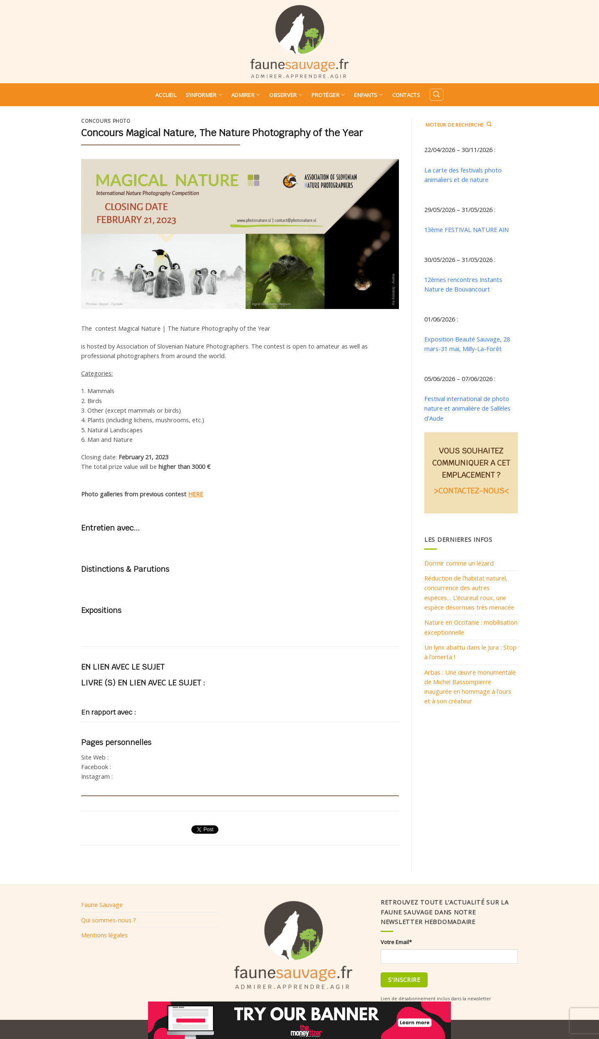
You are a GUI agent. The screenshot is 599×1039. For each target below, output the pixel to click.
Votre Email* (396, 942)
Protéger (328, 95)
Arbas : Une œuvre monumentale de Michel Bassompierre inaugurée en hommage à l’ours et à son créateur (470, 686)
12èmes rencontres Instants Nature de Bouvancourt (463, 284)
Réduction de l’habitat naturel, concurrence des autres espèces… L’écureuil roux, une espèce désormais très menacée (469, 592)
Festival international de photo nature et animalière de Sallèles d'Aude (467, 408)
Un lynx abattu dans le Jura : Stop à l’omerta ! (470, 652)
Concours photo (106, 121)
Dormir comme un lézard (459, 563)
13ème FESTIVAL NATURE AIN (466, 229)
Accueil (165, 95)
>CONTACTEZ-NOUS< (471, 491)
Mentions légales (104, 935)
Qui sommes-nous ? (108, 920)
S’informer (204, 95)
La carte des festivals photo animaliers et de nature (463, 175)
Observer (285, 95)
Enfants (368, 95)
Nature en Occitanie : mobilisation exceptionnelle (470, 627)
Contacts (406, 95)
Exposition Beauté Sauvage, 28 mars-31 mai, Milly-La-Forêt (467, 344)
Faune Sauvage (102, 904)
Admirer (245, 95)
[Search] (436, 95)
